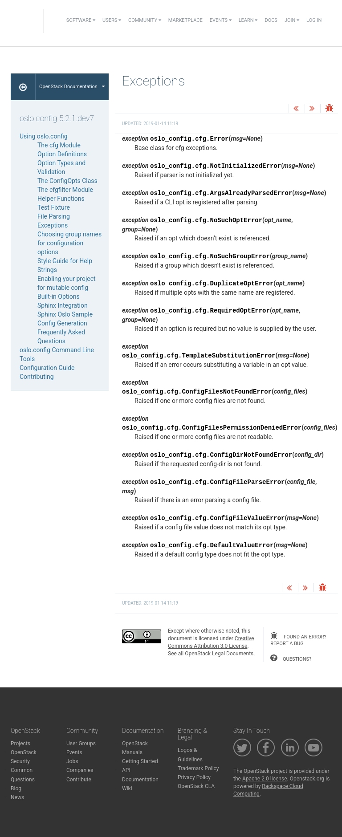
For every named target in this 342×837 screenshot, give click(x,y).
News (17, 797)
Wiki (127, 788)
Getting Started (140, 761)
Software (80, 20)
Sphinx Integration (62, 305)
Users (111, 20)
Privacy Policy (194, 777)
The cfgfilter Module (65, 189)
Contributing (37, 376)
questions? (290, 658)
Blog (16, 788)
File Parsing (53, 216)
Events (221, 20)
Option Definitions (62, 154)
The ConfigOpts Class (67, 180)
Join (292, 20)
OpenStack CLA (196, 786)
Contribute (78, 779)
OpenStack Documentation (72, 86)
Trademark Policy (198, 768)
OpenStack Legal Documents (219, 653)
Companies (80, 770)
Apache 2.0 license (264, 779)
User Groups (81, 743)
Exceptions (52, 225)
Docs (271, 20)
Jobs (72, 761)
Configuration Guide (47, 367)
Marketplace (185, 20)
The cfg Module (59, 145)
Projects (20, 743)
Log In (314, 20)
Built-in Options (58, 296)
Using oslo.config (44, 136)
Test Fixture (53, 207)
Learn (248, 20)
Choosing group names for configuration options (69, 243)
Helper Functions (61, 198)
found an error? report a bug (298, 639)
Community (144, 20)
